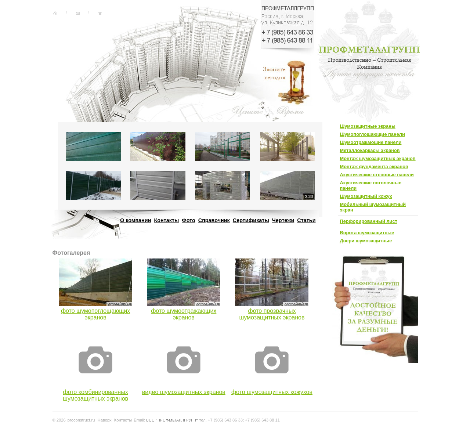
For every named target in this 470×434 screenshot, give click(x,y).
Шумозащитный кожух (366, 196)
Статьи (306, 220)
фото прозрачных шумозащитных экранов (271, 314)
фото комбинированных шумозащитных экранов (95, 395)
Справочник (214, 220)
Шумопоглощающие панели (372, 134)
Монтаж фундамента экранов (374, 166)
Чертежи (283, 220)
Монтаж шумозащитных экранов (378, 158)
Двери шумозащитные (366, 240)
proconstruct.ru (81, 420)
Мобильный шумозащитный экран (373, 207)
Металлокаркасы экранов (370, 150)
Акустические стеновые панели (377, 174)
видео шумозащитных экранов (183, 392)
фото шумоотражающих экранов (183, 314)
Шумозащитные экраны (367, 126)
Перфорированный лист (368, 221)
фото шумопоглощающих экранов (95, 314)
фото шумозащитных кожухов (271, 392)
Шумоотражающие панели (371, 142)
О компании (135, 220)
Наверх (105, 420)
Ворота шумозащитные (367, 232)
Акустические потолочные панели (371, 185)
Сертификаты (251, 220)
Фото (188, 220)
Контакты (166, 220)
